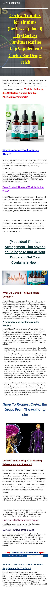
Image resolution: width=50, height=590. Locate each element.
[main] (25, 38)
